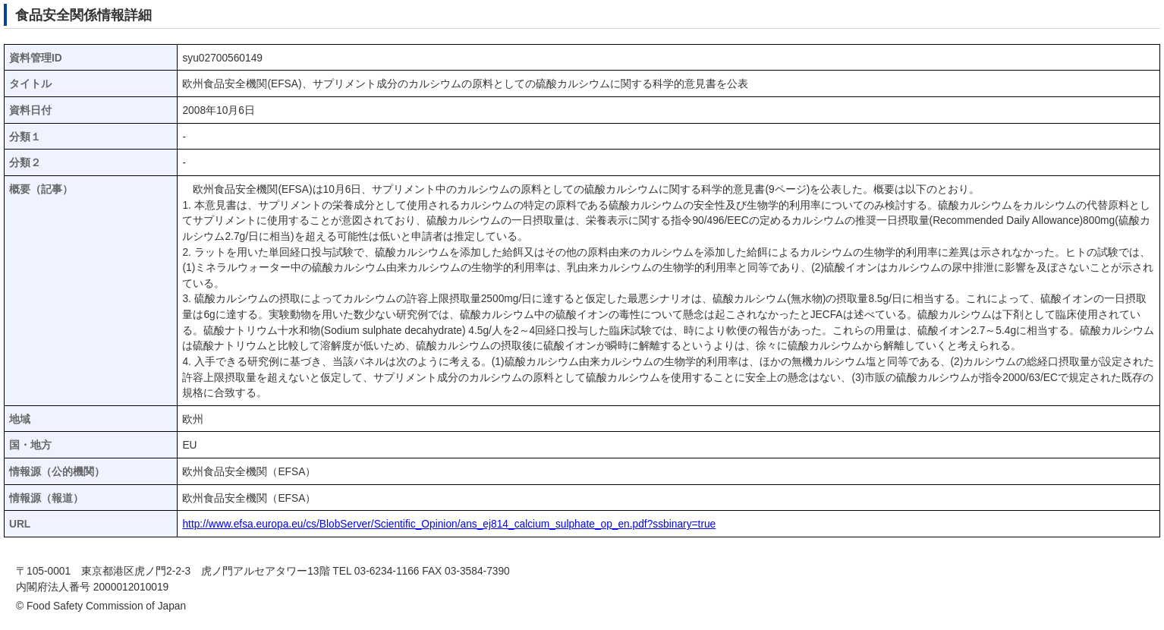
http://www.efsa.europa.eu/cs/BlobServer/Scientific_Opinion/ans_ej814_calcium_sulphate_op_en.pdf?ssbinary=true (449, 524)
